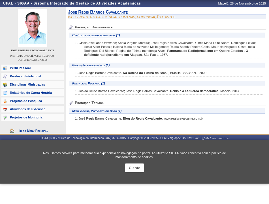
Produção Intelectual (25, 76)
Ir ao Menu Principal (33, 130)
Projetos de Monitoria (26, 117)
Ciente (134, 168)
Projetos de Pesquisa (26, 101)
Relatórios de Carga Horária (31, 92)
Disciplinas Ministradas (27, 84)
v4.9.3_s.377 (203, 138)
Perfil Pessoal (20, 68)
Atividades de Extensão (28, 109)
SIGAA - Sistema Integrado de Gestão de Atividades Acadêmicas (79, 3)
